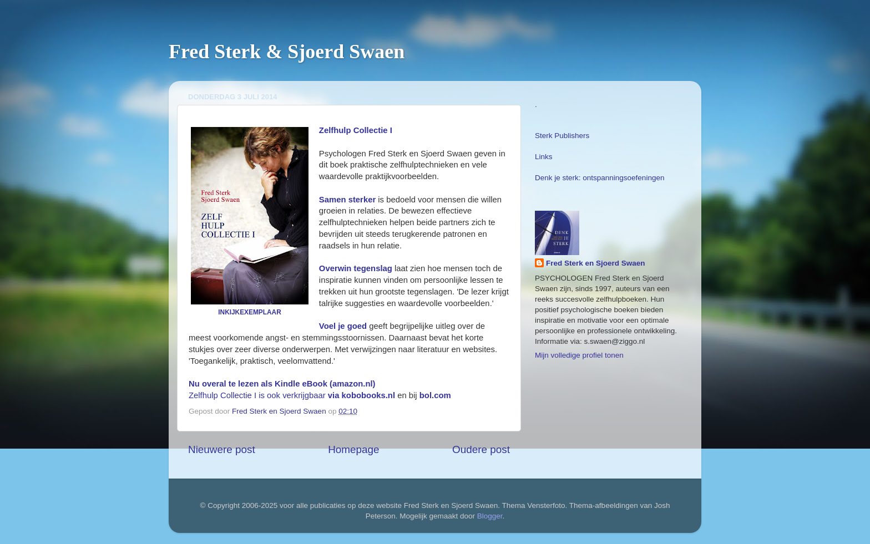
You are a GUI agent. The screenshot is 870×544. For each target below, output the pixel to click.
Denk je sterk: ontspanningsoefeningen (599, 178)
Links (544, 156)
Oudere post (481, 449)
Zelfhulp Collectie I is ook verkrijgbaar (292, 395)
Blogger (490, 516)
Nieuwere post (221, 449)
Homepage (353, 449)
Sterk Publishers (562, 135)
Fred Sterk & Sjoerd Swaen (286, 51)
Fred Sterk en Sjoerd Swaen (595, 263)
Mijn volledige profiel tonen (579, 355)
